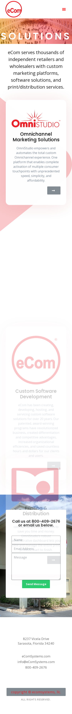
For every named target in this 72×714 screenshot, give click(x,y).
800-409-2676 (46, 521)
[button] (64, 9)
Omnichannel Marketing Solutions (36, 162)
